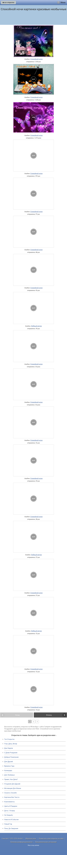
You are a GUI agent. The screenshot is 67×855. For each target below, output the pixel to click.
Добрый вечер (36, 326)
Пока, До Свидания (11, 828)
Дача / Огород (9, 811)
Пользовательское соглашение (46, 842)
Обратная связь (30, 838)
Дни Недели (8, 748)
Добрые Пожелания (11, 757)
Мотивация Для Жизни (12, 788)
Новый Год (8, 824)
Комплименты (9, 802)
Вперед (49, 715)
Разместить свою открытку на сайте (51, 838)
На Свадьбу (8, 815)
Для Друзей (8, 761)
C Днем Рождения (10, 753)
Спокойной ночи (36, 59)
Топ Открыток (9, 739)
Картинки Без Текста (11, 797)
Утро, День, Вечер (10, 744)
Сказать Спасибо (10, 793)
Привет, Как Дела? (11, 779)
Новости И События (11, 819)
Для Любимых (9, 775)
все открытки (8, 2)
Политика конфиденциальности (21, 842)
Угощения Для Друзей (12, 784)
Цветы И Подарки (10, 806)
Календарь (8, 770)
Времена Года (9, 766)
